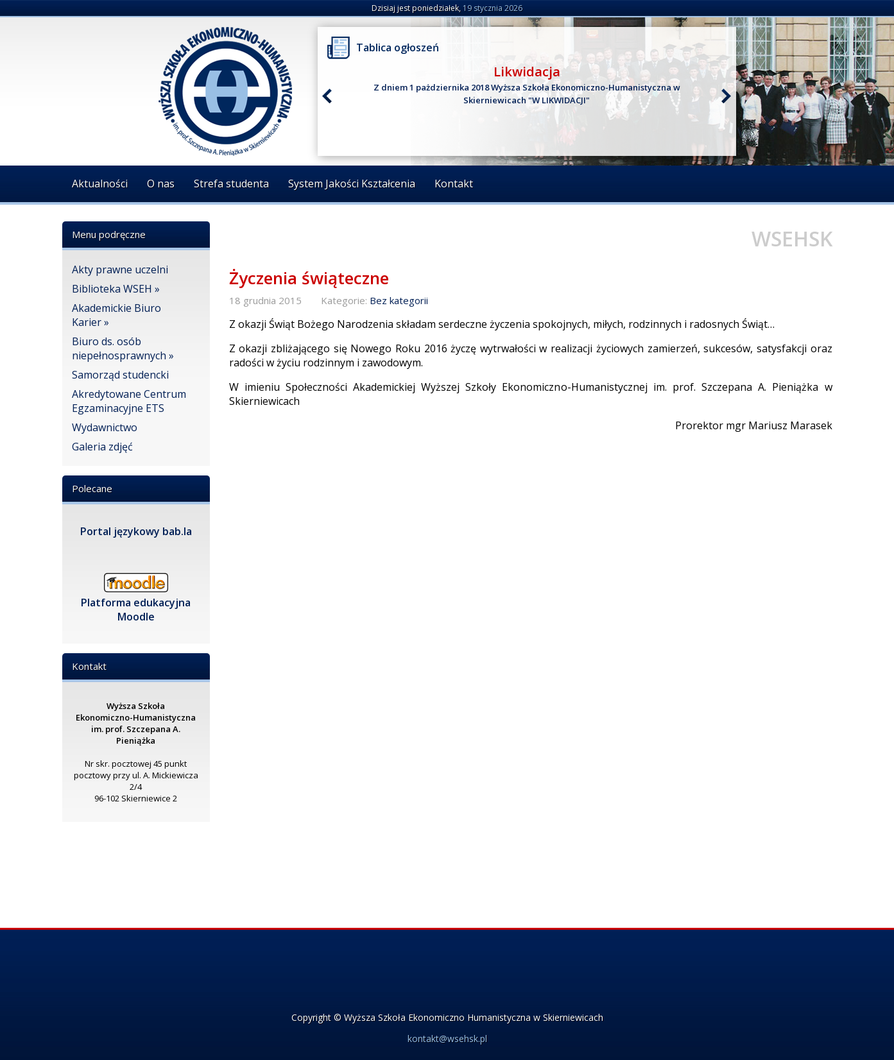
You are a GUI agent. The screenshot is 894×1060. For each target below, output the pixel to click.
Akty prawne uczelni (120, 269)
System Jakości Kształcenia (351, 183)
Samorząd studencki (120, 375)
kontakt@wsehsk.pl (447, 1038)
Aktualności (100, 183)
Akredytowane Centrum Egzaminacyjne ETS (129, 401)
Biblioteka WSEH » (116, 289)
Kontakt (453, 183)
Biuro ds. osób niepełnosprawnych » (123, 348)
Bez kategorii (399, 300)
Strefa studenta (231, 183)
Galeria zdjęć (102, 447)
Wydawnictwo (104, 427)
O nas (161, 183)
